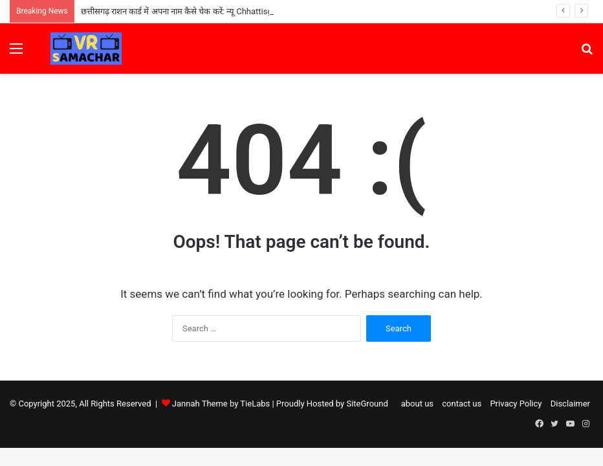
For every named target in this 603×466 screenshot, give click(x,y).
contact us (461, 403)
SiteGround (367, 403)
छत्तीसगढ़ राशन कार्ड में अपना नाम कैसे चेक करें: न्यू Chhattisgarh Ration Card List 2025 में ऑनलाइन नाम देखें (257, 11)
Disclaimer (570, 403)
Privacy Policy (516, 403)
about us (417, 403)
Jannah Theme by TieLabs (221, 403)
